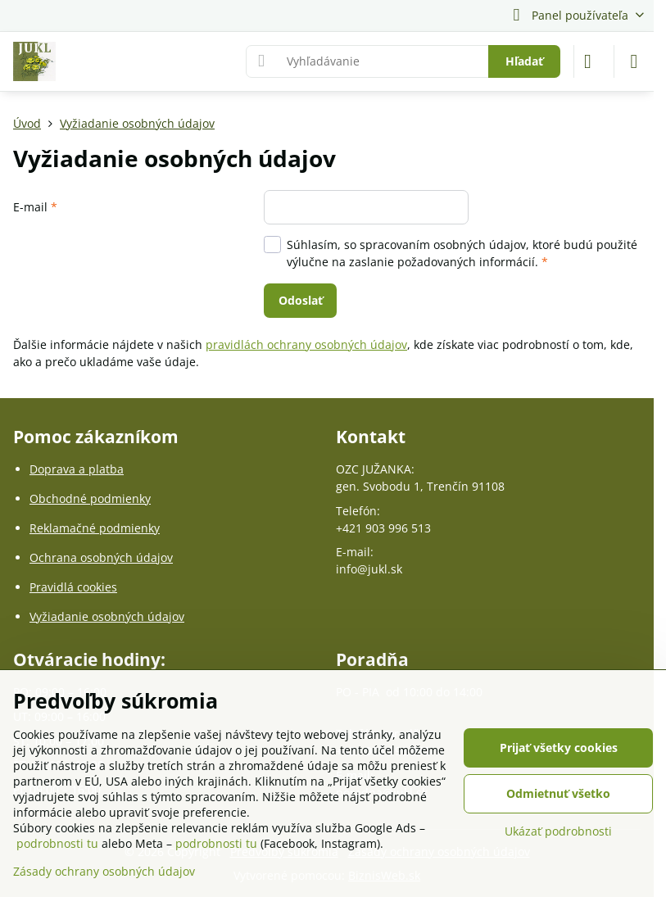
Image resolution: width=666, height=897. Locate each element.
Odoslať (301, 300)
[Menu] (634, 61)
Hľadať (524, 61)
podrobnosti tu (57, 843)
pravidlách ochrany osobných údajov (306, 344)
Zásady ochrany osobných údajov (104, 871)
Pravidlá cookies (73, 587)
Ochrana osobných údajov (101, 557)
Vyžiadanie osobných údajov (106, 616)
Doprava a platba (76, 469)
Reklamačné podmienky (94, 528)
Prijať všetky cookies (559, 747)
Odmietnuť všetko (558, 793)
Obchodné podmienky (90, 498)
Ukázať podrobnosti (558, 831)
